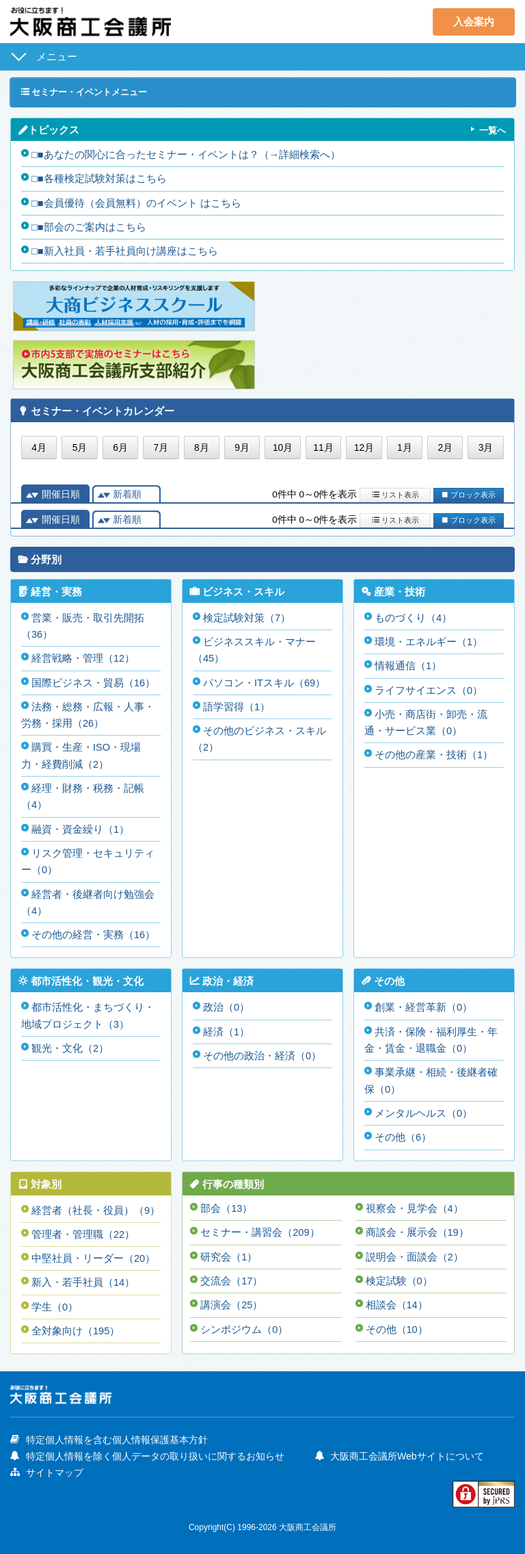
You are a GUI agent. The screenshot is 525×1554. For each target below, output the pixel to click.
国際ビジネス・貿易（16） (93, 682)
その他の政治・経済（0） (262, 1052)
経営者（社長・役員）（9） (95, 1205)
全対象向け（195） (75, 1325)
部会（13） (226, 1203)
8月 (201, 448)
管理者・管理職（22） (83, 1229)
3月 (486, 448)
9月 (242, 448)
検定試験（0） (399, 1275)
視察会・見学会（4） (414, 1203)
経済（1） (226, 1028)
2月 (445, 448)
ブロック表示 (468, 494)
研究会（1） (228, 1251)
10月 (283, 448)
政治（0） (226, 1004)
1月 (404, 448)
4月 (38, 448)
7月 (160, 448)
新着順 (127, 494)
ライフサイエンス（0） (429, 689)
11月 (323, 448)
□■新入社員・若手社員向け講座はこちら (124, 251)
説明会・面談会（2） (414, 1251)
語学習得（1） (236, 706)
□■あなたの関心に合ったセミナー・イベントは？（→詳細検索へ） (186, 155)
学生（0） (54, 1301)
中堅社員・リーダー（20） (93, 1253)
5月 (80, 448)
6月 (120, 448)
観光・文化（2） (70, 1044)
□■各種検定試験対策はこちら (99, 179)
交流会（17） (231, 1275)
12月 (364, 448)
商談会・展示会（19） (418, 1227)
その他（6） (403, 1133)
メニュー (56, 56)
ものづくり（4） (413, 617)
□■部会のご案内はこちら (88, 227)
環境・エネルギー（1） (429, 641)
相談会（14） (397, 1299)
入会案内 (473, 21)
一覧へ (491, 131)
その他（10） (397, 1323)
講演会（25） (231, 1299)
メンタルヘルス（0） (423, 1109)
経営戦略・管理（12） (83, 658)
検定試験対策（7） (247, 617)
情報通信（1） (408, 665)
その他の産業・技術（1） (434, 754)
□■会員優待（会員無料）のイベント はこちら (136, 203)
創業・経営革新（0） (423, 1004)
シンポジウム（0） (244, 1323)
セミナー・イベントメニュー (89, 92)
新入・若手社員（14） (83, 1277)
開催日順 (61, 494)
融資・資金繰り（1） (80, 827)
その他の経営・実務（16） (93, 931)
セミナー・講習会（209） (260, 1227)
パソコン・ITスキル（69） (264, 682)
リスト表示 (395, 494)
